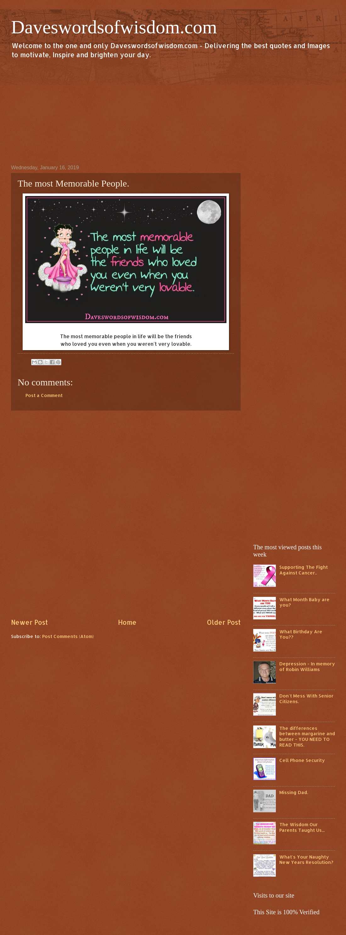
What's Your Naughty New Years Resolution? (306, 859)
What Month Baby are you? (304, 602)
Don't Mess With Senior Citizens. (306, 698)
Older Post (224, 622)
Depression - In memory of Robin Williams (307, 666)
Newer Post (29, 622)
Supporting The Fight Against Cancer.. (303, 570)
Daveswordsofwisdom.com (114, 27)
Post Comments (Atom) (68, 636)
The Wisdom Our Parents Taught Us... (302, 827)
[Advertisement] (173, 111)
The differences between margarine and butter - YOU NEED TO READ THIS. (307, 736)
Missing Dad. (293, 792)
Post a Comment (44, 395)
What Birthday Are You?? (300, 634)
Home (127, 622)
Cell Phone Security (302, 760)
